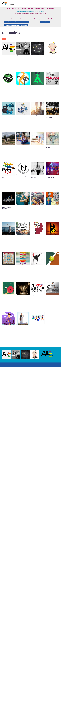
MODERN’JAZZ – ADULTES (6, 326)
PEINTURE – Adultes (7, 385)
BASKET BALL (5, 116)
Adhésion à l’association (8, 56)
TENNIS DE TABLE (6, 535)
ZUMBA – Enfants (6, 625)
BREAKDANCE (35, 116)
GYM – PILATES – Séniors (8, 265)
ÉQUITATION (5, 235)
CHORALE (33, 146)
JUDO (3, 297)
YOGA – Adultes (35, 595)
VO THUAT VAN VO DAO (37, 565)
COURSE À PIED (6, 205)
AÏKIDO (33, 56)
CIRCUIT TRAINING (6, 175)
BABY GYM (34, 86)
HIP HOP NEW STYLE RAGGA (36, 266)
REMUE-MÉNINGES (7, 445)
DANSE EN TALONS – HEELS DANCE (36, 206)
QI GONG (4, 415)
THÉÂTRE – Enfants (7, 565)
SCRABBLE (5, 475)
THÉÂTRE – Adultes (36, 535)
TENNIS (33, 505)
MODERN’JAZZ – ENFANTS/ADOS (35, 326)
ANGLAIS (4, 86)
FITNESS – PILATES (36, 235)
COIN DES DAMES (35, 175)
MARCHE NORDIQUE (36, 295)
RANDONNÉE (34, 415)
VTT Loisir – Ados (6, 595)
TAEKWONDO (5, 505)
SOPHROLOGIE (35, 475)
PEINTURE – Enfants (36, 385)
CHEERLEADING (6, 146)
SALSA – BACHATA (36, 445)
